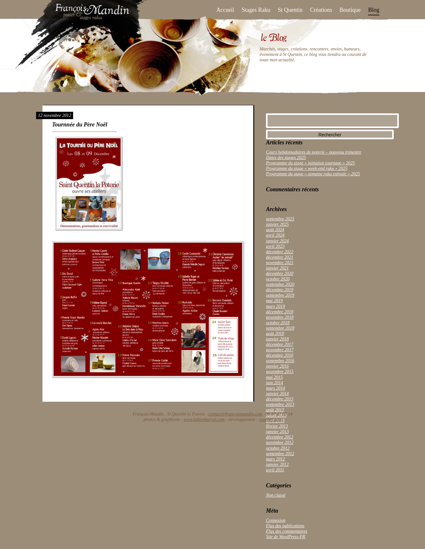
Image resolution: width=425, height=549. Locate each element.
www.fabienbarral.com (204, 419)
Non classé (275, 495)
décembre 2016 (279, 355)
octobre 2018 (278, 322)
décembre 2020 (279, 273)
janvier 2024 (277, 241)
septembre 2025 (280, 219)
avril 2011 (275, 470)
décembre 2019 (279, 289)
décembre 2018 (279, 311)
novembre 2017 (279, 349)
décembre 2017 (279, 344)
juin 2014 (274, 382)
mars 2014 (275, 388)
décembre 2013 (279, 399)
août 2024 (275, 229)
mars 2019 (275, 306)
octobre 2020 (278, 279)
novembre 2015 (279, 371)
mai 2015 (274, 377)
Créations (321, 10)
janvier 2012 (277, 464)
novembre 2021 (279, 262)
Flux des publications (285, 525)
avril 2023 (275, 246)
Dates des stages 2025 (286, 157)
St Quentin (290, 10)
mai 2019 (274, 300)
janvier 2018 (277, 339)
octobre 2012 (278, 448)
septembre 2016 (280, 360)
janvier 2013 (277, 431)
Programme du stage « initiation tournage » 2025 (310, 163)
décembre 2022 (279, 251)
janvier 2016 (277, 366)
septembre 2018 (280, 328)
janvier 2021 (277, 268)
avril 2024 (275, 235)
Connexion (275, 520)
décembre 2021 (279, 257)
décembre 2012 (279, 437)
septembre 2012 (280, 453)
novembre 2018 (279, 317)
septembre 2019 (280, 295)
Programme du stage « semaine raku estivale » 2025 (313, 174)
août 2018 (275, 333)
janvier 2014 (277, 393)
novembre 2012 (279, 442)
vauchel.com (270, 419)
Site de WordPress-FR (285, 536)
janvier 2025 (277, 224)
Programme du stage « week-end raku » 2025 (306, 168)
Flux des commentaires (286, 531)
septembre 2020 (280, 284)
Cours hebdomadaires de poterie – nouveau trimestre (313, 152)
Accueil (225, 10)
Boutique (349, 10)
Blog (373, 10)
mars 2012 (275, 459)
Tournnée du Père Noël (79, 124)
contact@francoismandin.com (235, 414)
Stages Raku (256, 10)
